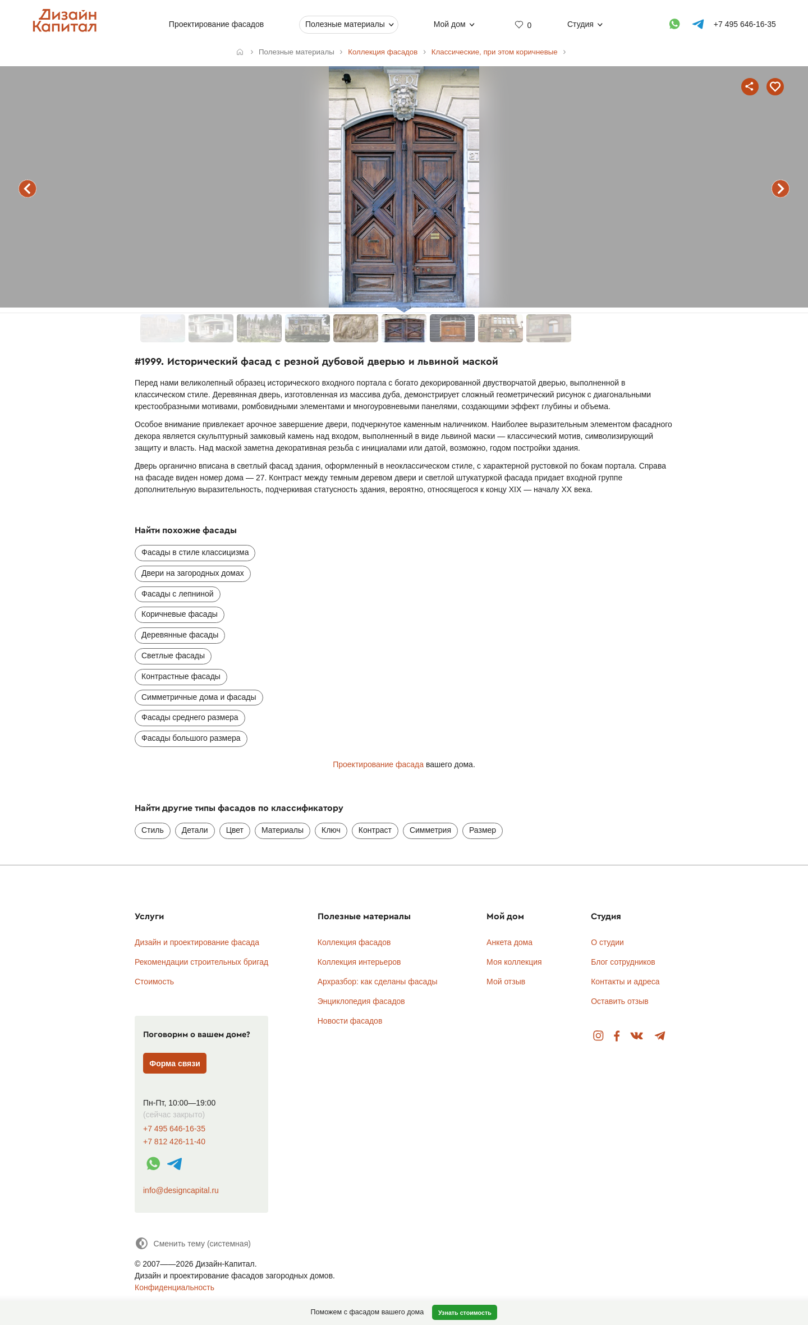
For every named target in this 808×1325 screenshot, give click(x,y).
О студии (607, 942)
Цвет (235, 830)
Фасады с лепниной (177, 593)
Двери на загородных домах (192, 572)
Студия (580, 24)
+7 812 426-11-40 (174, 1142)
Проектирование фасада (378, 764)
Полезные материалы (345, 24)
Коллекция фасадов (354, 942)
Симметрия (430, 830)
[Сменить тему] (193, 1243)
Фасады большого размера (191, 737)
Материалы (282, 830)
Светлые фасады (173, 655)
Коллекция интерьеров (359, 961)
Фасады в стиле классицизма (195, 552)
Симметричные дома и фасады (198, 697)
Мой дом (449, 24)
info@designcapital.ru (181, 1190)
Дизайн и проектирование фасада (197, 942)
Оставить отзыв (620, 1001)
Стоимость (154, 981)
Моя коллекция (514, 961)
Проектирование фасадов (215, 24)
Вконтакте (637, 1036)
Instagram (598, 1036)
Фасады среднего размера (189, 717)
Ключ (331, 830)
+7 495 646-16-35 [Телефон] (744, 24)
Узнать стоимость (465, 1312)
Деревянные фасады (179, 634)
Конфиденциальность (174, 1287)
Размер (482, 830)
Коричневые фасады (179, 613)
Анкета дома (509, 942)
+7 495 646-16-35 (174, 1129)
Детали (195, 830)
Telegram (660, 1036)
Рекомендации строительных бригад (201, 961)
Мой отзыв (505, 981)
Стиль (152, 830)
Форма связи (174, 1063)
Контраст (375, 830)
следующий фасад (780, 188)
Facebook (617, 1036)
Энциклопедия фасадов (361, 1001)
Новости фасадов (350, 1020)
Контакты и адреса (625, 981)
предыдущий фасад (27, 188)
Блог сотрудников (623, 961)
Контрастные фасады (181, 676)
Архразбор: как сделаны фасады (378, 981)
